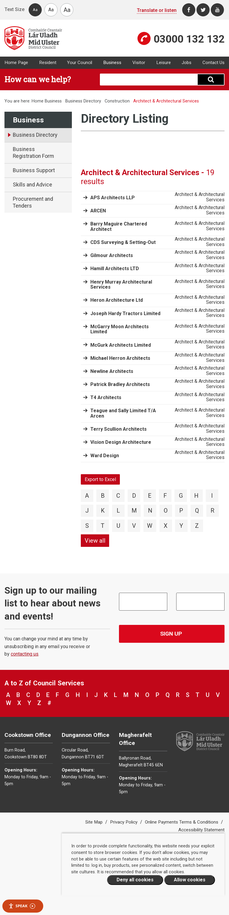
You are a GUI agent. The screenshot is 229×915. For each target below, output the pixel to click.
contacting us (24, 654)
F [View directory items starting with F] (165, 495)
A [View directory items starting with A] (87, 495)
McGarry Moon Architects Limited (119, 329)
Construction (117, 101)
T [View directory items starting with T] (102, 525)
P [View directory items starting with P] (181, 510)
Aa (35, 9)
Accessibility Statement (201, 829)
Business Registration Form (33, 152)
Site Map (94, 822)
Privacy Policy (124, 822)
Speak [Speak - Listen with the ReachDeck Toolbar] (21, 906)
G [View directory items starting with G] (181, 495)
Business (112, 62)
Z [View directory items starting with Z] (197, 525)
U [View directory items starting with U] (118, 525)
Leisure (163, 62)
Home (38, 101)
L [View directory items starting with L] (118, 510)
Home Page (16, 62)
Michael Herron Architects (120, 358)
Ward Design (104, 455)
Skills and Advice (32, 185)
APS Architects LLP (112, 197)
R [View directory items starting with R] (212, 510)
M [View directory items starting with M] (134, 510)
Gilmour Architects (111, 255)
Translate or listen (157, 10)
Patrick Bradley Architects (120, 384)
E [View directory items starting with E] (149, 495)
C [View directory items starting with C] (118, 495)
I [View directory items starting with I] (212, 495)
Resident (47, 62)
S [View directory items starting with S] (87, 525)
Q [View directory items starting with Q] (197, 510)
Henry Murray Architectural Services (121, 284)
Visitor (138, 62)
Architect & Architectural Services (200, 197)
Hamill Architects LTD (114, 268)
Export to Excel (100, 479)
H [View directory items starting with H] (196, 495)
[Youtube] (217, 9)
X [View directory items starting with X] (166, 525)
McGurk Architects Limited (120, 345)
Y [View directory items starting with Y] (181, 525)
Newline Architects (111, 371)
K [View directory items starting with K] (103, 510)
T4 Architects (105, 397)
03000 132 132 (189, 39)
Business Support (34, 170)
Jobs (186, 62)
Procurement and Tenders (33, 202)
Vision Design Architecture (120, 442)
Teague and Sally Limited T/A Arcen (123, 413)
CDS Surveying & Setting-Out (123, 242)
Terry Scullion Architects (118, 429)
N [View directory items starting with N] (150, 510)
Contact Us (213, 62)
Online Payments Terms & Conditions (182, 822)
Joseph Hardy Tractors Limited (125, 313)
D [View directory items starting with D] (134, 495)
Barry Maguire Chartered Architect (118, 226)
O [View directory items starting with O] (166, 510)
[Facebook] (188, 9)
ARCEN (98, 211)
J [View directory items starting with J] (87, 510)
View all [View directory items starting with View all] (95, 540)
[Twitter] (203, 9)
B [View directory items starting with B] (103, 495)
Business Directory (83, 101)
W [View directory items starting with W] (149, 525)
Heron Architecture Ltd (116, 300)
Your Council (79, 62)
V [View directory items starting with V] (134, 525)
